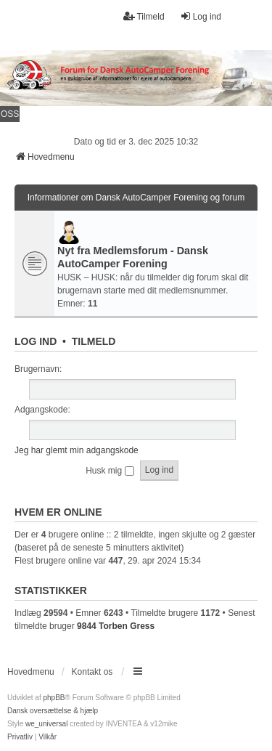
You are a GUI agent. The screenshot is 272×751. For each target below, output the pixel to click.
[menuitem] (20, 737)
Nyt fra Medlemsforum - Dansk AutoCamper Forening (132, 257)
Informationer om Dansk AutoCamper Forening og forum (136, 197)
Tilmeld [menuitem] (143, 16)
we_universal (46, 724)
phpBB (54, 698)
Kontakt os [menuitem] (92, 672)
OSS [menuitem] (10, 114)
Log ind (36, 341)
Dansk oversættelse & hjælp (52, 711)
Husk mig (109, 471)
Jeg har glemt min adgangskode (77, 450)
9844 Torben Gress (115, 626)
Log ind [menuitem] (200, 16)
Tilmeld (94, 341)
